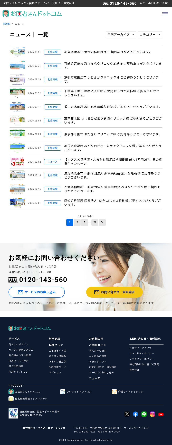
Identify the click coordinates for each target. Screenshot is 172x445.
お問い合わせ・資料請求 (124, 295)
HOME (7, 24)
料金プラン (56, 345)
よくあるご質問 (98, 356)
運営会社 (134, 370)
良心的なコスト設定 (19, 355)
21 (95, 222)
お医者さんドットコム (24, 391)
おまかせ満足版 (57, 361)
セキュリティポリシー (141, 353)
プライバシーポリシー (141, 359)
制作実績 (54, 338)
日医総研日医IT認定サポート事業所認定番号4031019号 (33, 413)
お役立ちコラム (98, 361)
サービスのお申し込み (44, 295)
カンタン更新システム (20, 350)
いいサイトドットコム (76, 391)
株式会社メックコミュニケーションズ (44, 428)
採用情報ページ (57, 367)
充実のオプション (18, 371)
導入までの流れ (98, 350)
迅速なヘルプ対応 (18, 361)
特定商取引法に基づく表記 (144, 364)
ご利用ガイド (97, 345)
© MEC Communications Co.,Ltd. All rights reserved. (86, 440)
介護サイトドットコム (127, 391)
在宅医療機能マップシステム (27, 398)
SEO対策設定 (15, 366)
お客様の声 (96, 338)
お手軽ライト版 (57, 350)
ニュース (94, 378)
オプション (55, 372)
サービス (14, 338)
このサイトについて (140, 348)
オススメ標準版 (57, 356)
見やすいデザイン (18, 344)
